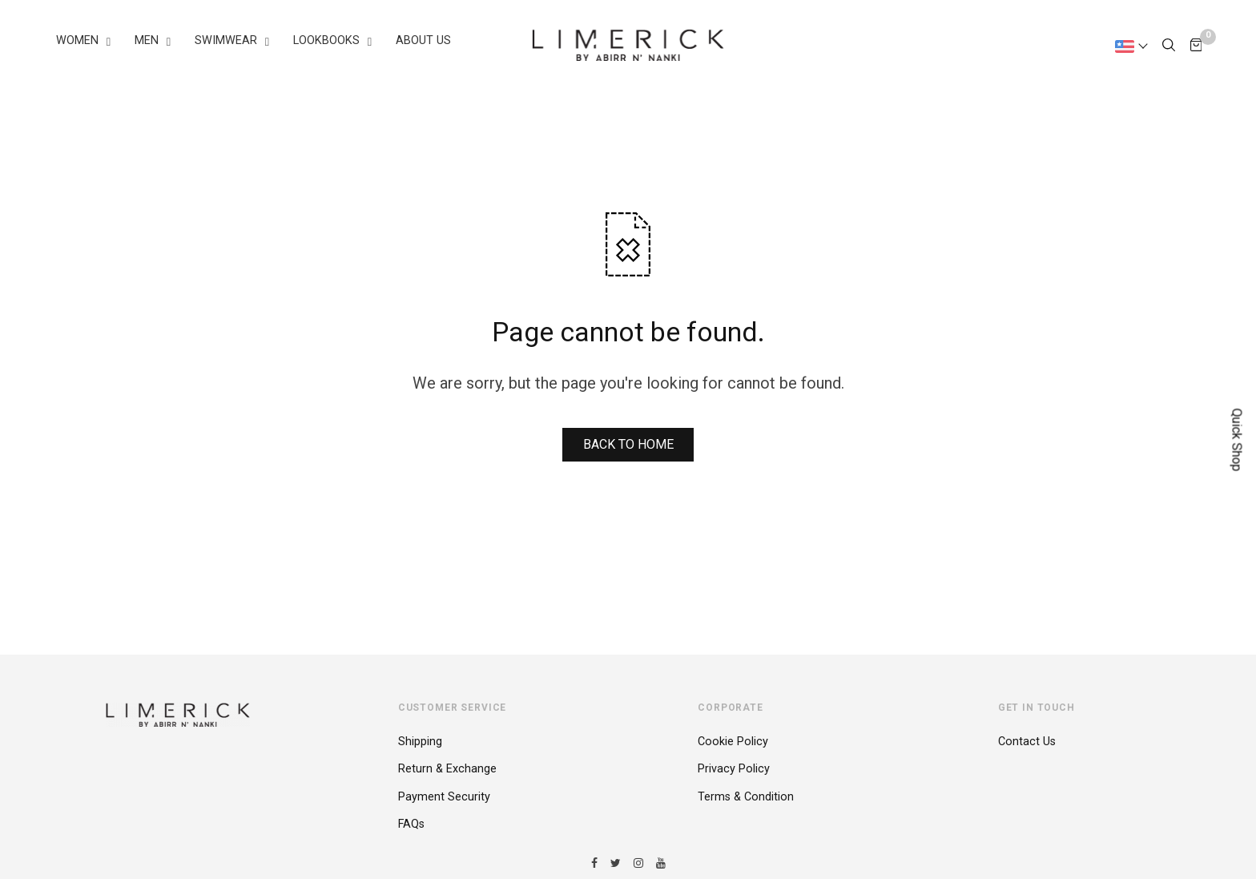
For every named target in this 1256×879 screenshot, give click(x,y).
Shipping (420, 741)
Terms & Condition (746, 797)
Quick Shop (1237, 439)
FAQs (411, 824)
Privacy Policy (734, 769)
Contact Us (1027, 741)
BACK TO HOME (628, 444)
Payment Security (444, 797)
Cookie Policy (733, 741)
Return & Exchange (447, 769)
